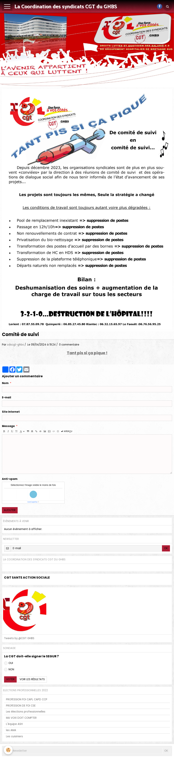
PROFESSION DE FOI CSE (21, 705)
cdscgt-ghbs (15, 344)
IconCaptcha (32, 502)
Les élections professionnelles (25, 711)
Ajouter (10, 510)
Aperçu (66, 431)
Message (8, 426)
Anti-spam (9, 479)
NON (9, 669)
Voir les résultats (32, 679)
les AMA (11, 730)
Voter (10, 679)
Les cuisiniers (14, 736)
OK (166, 548)
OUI (8, 663)
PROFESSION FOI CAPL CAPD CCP (26, 699)
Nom (5, 383)
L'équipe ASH (14, 724)
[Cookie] (8, 750)
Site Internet (11, 412)
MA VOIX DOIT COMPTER (21, 718)
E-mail (6, 397)
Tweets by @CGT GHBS (19, 638)
